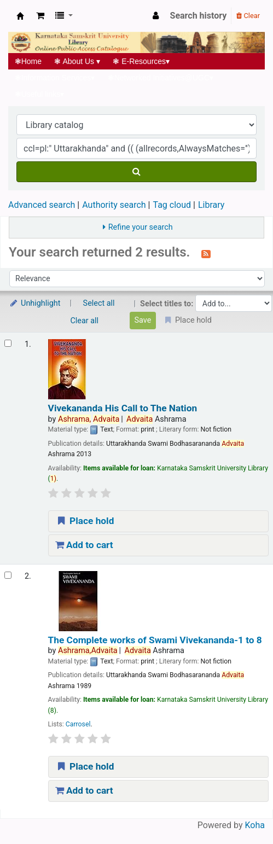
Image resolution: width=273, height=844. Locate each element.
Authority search (114, 205)
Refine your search (140, 227)
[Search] (136, 171)
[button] (40, 16)
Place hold (84, 520)
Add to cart (84, 544)
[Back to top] (239, 810)
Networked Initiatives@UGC (160, 77)
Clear (248, 15)
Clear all (85, 320)
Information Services (54, 77)
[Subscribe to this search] (206, 253)
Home (28, 61)
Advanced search (41, 205)
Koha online (20, 16)
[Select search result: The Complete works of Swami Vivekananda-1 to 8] (7, 575)
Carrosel (78, 724)
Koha (255, 825)
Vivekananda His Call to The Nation (122, 408)
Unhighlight (35, 303)
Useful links (39, 94)
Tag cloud (172, 205)
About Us (77, 61)
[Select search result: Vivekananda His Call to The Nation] (7, 343)
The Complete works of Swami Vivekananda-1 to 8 (155, 640)
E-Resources (141, 61)
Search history (198, 15)
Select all (99, 303)
